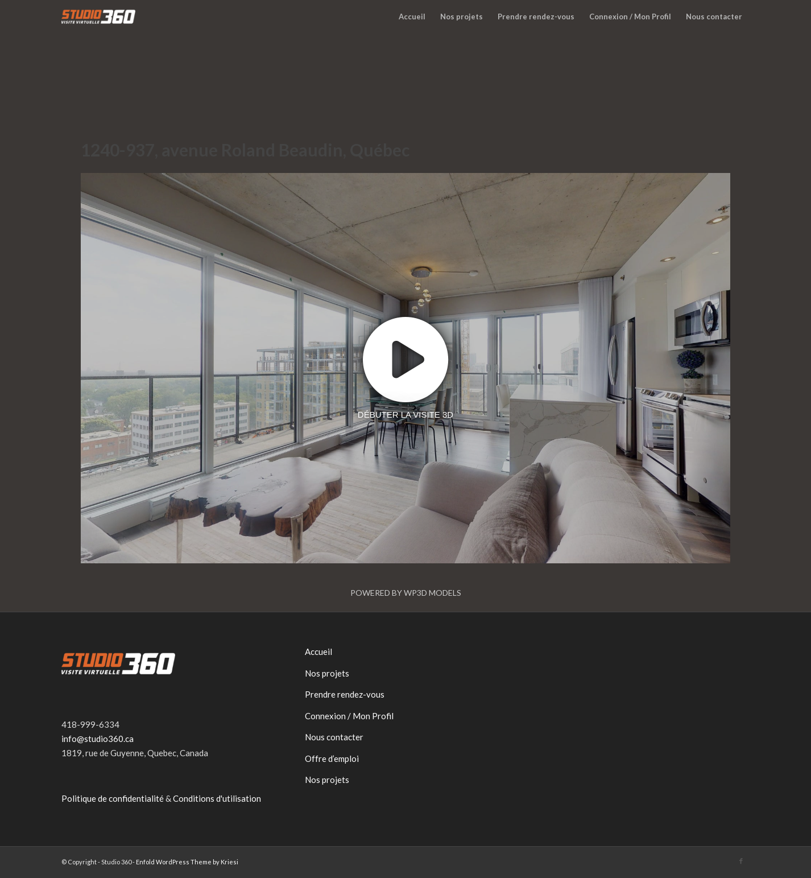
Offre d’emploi (332, 758)
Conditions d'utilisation (217, 798)
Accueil (318, 651)
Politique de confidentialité (112, 798)
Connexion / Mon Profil (349, 716)
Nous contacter (334, 737)
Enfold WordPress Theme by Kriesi (187, 861)
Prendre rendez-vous (344, 694)
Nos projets (327, 673)
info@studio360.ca (97, 738)
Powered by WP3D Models (405, 592)
